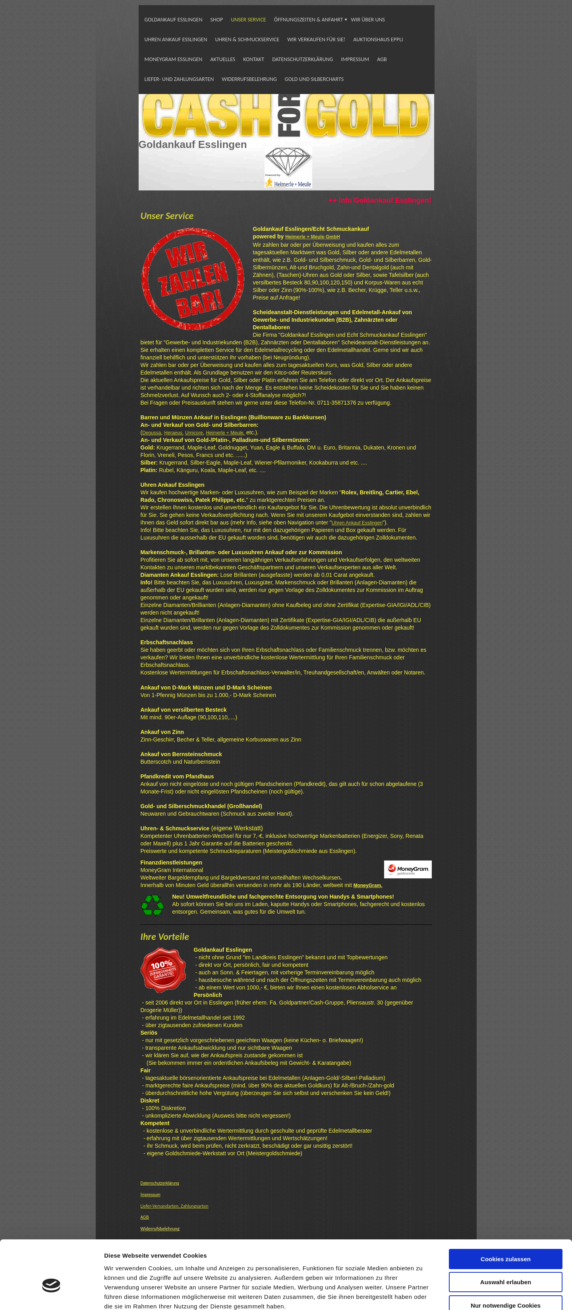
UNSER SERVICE (248, 19)
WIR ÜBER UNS (368, 19)
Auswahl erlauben (505, 1236)
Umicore (194, 433)
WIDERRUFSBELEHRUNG (249, 79)
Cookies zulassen (506, 1213)
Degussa (151, 433)
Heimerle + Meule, (225, 433)
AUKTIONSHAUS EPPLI (378, 39)
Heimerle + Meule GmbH (312, 237)
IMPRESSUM (355, 59)
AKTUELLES (222, 59)
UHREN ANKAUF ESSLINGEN (176, 39)
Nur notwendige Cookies (506, 1259)
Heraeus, (174, 433)
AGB (381, 59)
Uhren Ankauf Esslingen (357, 523)
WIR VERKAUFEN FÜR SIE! (316, 39)
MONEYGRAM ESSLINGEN (174, 59)
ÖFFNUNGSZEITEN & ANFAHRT (308, 19)
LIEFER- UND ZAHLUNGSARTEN (179, 79)
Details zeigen (422, 1294)
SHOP (217, 19)
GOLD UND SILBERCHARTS (314, 79)
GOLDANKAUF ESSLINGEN (174, 19)
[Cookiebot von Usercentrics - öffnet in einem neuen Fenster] (51, 1294)
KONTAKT (253, 59)
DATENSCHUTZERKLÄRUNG (302, 59)
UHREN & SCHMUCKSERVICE (247, 39)
